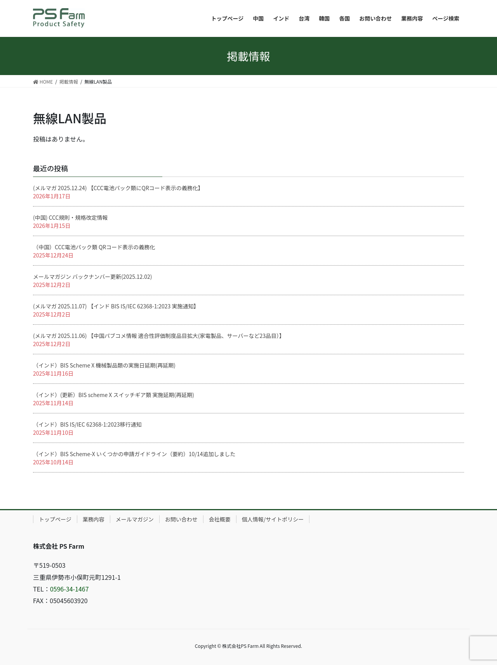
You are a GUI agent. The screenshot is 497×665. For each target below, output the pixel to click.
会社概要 (220, 519)
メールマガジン (135, 519)
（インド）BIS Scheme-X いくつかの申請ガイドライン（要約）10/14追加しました (134, 454)
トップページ (55, 519)
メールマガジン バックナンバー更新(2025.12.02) (92, 276)
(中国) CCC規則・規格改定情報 (70, 217)
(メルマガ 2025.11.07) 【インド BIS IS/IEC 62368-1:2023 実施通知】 (116, 306)
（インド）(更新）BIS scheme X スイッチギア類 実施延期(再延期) (113, 395)
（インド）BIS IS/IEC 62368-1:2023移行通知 (87, 424)
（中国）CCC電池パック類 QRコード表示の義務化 (94, 247)
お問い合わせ (181, 519)
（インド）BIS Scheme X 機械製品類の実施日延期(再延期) (104, 365)
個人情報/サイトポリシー (273, 519)
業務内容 (93, 519)
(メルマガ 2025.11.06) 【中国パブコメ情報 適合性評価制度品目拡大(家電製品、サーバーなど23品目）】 (159, 336)
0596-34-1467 (69, 588)
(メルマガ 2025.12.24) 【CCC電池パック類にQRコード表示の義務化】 (118, 188)
